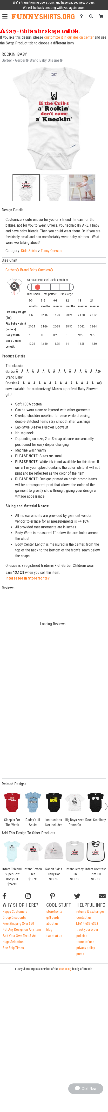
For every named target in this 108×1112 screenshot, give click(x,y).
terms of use (85, 942)
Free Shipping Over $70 (18, 924)
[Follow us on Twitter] (77, 896)
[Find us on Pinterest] (52, 896)
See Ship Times (13, 948)
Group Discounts (14, 918)
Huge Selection (13, 942)
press (80, 954)
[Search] (92, 16)
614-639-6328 (87, 924)
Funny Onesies (51, 250)
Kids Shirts (29, 250)
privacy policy (85, 948)
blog (49, 930)
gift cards (53, 918)
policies (81, 936)
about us (52, 924)
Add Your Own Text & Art (19, 936)
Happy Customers (15, 912)
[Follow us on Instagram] (28, 896)
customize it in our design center (69, 37)
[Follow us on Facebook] (4, 896)
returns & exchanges (90, 912)
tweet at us (54, 936)
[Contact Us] (83, 16)
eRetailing (65, 969)
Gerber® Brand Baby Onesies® (29, 270)
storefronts (54, 912)
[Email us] (102, 896)
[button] (26, 188)
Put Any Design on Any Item (22, 930)
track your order (87, 930)
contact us (84, 918)
